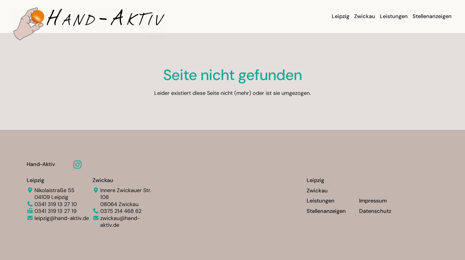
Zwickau (103, 180)
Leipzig (35, 180)
